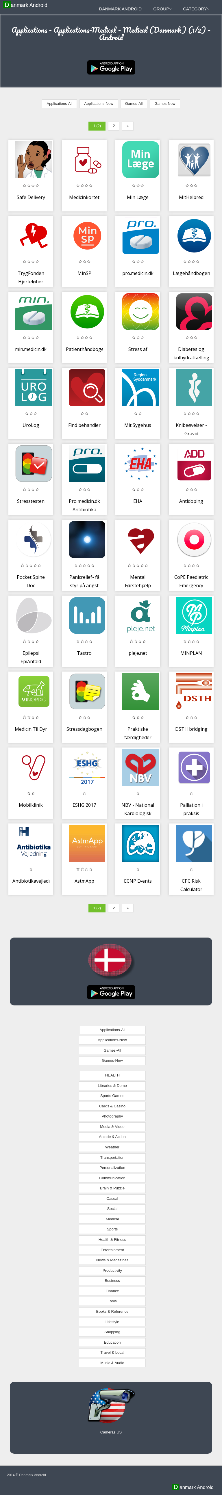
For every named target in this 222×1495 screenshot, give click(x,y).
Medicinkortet (84, 197)
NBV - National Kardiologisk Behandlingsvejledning (144, 813)
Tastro (84, 653)
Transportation (112, 1157)
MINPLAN (191, 653)
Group (162, 8)
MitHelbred (191, 197)
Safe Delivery (31, 197)
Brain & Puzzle (112, 1188)
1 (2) (97, 126)
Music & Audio (112, 1363)
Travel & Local (112, 1352)
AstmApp (84, 881)
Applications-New (98, 103)
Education (112, 1342)
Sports (112, 1229)
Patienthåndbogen (86, 349)
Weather (112, 1147)
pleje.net (138, 653)
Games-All (134, 103)
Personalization (112, 1167)
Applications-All (59, 103)
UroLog (31, 425)
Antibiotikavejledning (35, 881)
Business (112, 1280)
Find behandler (84, 425)
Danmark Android (26, 4)
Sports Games (112, 1096)
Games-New (164, 103)
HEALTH (112, 1075)
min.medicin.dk (31, 349)
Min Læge (138, 197)
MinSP (84, 273)
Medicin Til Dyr (31, 729)
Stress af (137, 349)
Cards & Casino (112, 1106)
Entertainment (112, 1250)
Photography (112, 1116)
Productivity (112, 1270)
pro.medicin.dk (137, 273)
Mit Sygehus (137, 425)
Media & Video (112, 1126)
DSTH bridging (191, 729)
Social (112, 1208)
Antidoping (191, 501)
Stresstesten (31, 501)
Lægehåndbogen (191, 273)
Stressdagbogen (84, 729)
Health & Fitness (112, 1239)
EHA (137, 501)
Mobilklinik (31, 805)
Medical (112, 1219)
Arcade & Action (112, 1137)
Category (196, 8)
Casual (112, 1198)
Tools (112, 1301)
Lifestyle (112, 1322)
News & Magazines (112, 1260)
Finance (112, 1291)
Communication (112, 1178)
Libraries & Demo (112, 1085)
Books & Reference (112, 1311)
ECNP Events (138, 881)
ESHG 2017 (84, 805)
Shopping (112, 1332)
